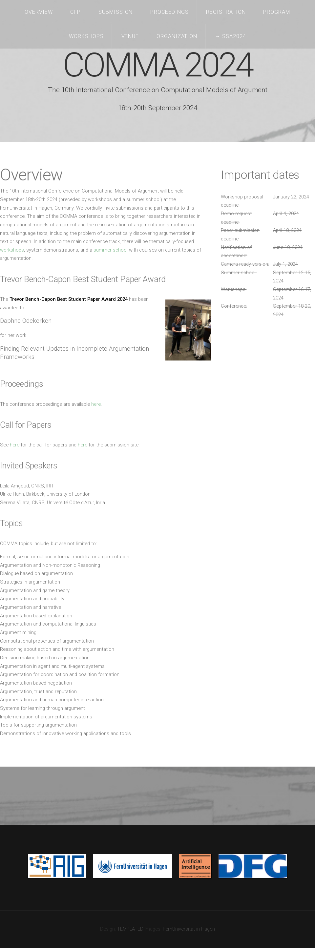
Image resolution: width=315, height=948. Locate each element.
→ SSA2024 (230, 36)
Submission (115, 12)
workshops (12, 250)
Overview (39, 12)
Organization (177, 36)
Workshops (86, 36)
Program (276, 12)
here (96, 404)
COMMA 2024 (158, 65)
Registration (226, 12)
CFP (75, 12)
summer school (111, 250)
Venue (130, 36)
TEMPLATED (130, 929)
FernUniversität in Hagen (189, 929)
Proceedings (169, 12)
